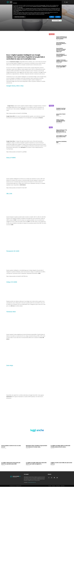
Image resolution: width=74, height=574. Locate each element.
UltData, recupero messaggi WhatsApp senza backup (60, 120)
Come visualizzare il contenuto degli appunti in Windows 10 (61, 55)
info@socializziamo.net (32, 482)
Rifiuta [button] (52, 16)
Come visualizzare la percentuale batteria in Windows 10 (61, 43)
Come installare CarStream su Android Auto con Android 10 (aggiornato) (61, 50)
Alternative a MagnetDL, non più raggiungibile (61, 66)
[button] (65, 2)
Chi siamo (49, 485)
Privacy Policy (58, 485)
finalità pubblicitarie (19, 10)
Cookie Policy (62, 485)
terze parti (27, 8)
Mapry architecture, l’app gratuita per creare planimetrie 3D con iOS (61, 131)
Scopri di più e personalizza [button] (19, 16)
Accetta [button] (58, 16)
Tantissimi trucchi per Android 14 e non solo (61, 109)
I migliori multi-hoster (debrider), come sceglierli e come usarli (61, 61)
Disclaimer (53, 485)
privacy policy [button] (43, 5)
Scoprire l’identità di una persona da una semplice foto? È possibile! (61, 37)
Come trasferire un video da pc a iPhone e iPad (61, 136)
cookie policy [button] (20, 7)
